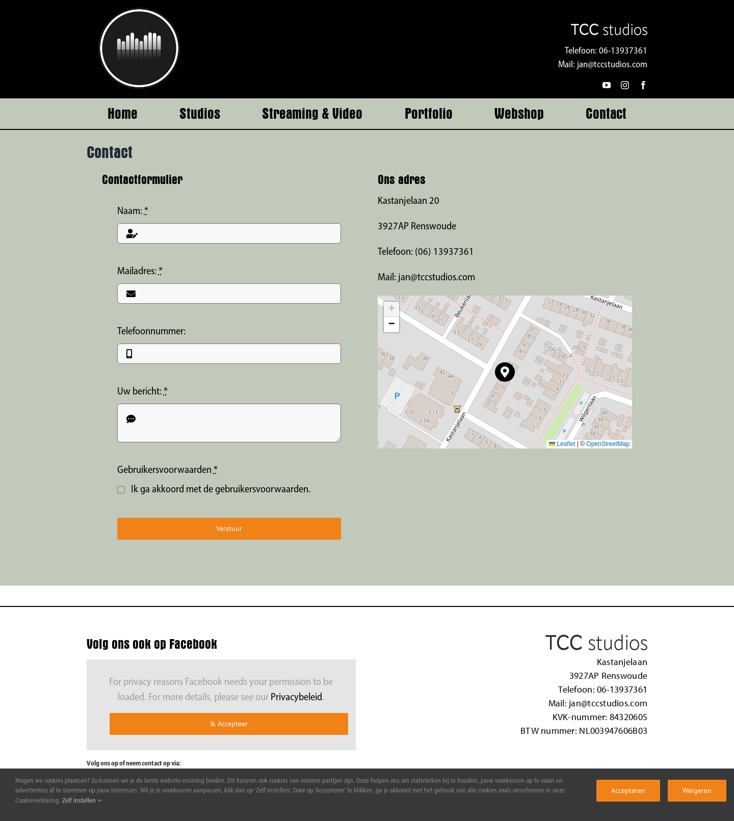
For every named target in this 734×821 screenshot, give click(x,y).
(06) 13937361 (444, 252)
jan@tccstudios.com (612, 65)
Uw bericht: (142, 392)
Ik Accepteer (229, 723)
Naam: (132, 211)
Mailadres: (140, 272)
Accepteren (628, 790)
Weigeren (697, 790)
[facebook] (643, 85)
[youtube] (606, 85)
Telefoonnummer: (151, 332)
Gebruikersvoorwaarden (167, 470)
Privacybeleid (296, 698)
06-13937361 (623, 51)
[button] (505, 372)
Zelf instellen (81, 801)
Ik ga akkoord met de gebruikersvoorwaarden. (220, 490)
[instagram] (625, 85)
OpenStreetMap (608, 443)
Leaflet (562, 443)
